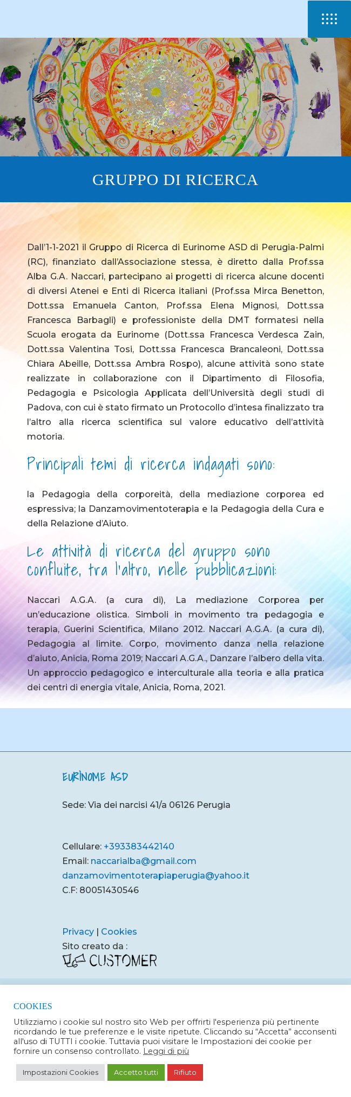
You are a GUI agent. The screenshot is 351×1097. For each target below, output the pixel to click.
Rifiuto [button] (185, 1072)
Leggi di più (166, 1051)
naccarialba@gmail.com (144, 861)
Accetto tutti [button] (136, 1072)
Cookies (119, 932)
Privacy (78, 932)
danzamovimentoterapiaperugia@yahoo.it (155, 875)
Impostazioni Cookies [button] (60, 1072)
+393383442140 (139, 846)
